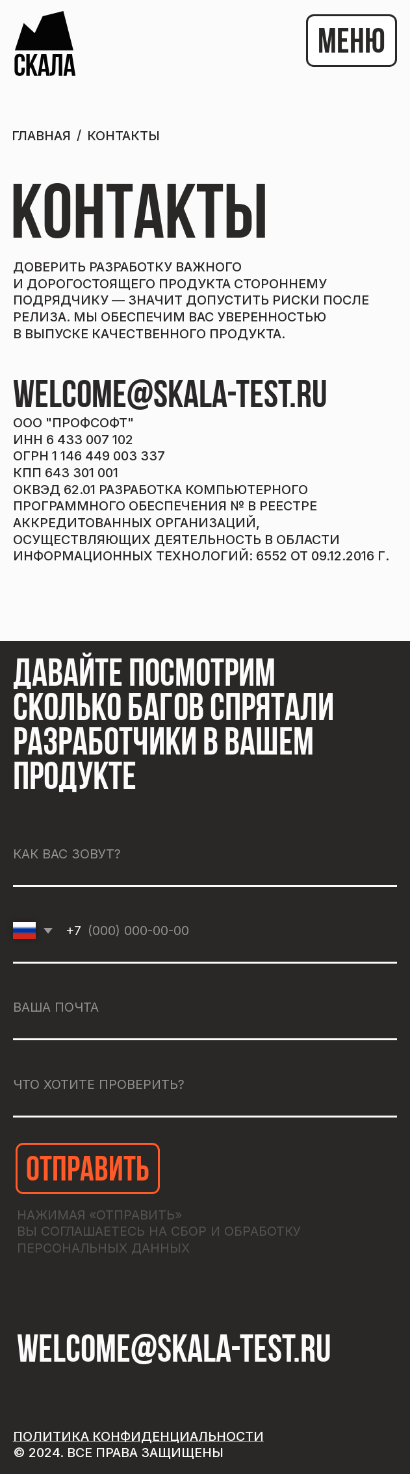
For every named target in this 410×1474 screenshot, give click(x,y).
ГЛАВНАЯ (41, 136)
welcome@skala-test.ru (170, 398)
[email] (205, 1009)
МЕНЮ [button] (351, 44)
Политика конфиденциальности (138, 1436)
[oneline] (205, 1085)
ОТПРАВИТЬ (87, 1172)
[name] (205, 855)
